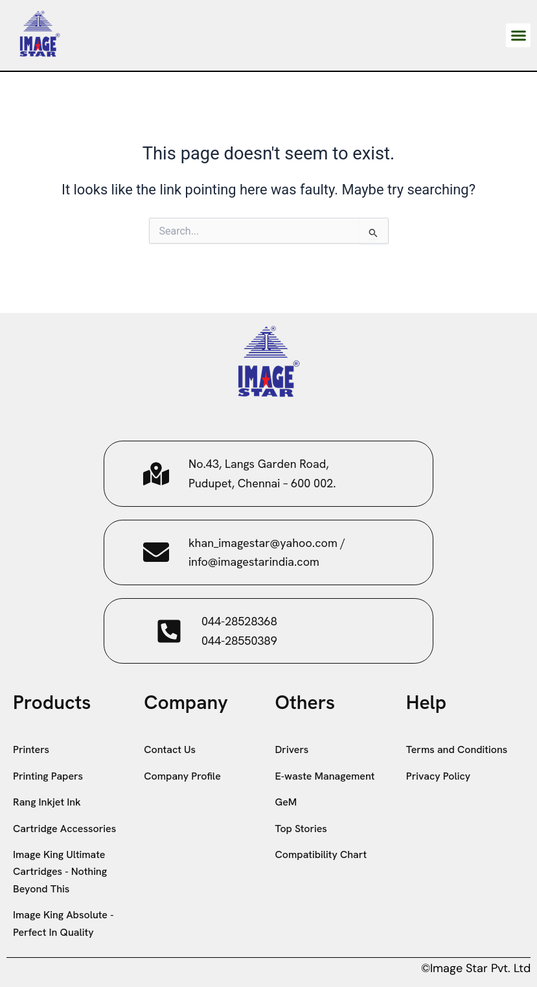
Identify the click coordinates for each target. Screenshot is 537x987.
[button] (518, 35)
